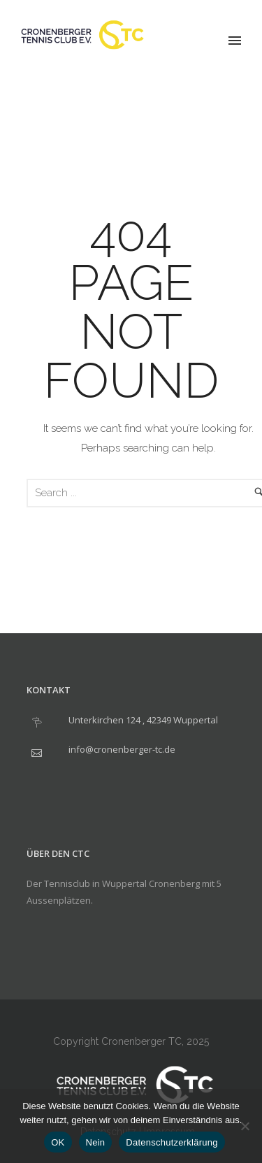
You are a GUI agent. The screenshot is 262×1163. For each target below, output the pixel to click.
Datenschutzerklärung (171, 1142)
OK (57, 1142)
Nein (95, 1142)
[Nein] (245, 1126)
